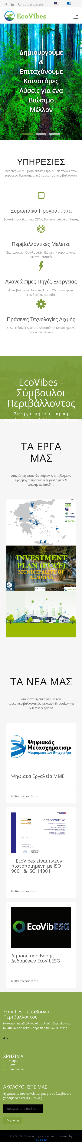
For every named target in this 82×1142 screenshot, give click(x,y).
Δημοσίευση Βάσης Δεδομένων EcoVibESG (35, 958)
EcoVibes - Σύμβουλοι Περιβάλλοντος (41, 393)
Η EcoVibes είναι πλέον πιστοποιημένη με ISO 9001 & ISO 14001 (36, 865)
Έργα (12, 1065)
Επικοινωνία (17, 1069)
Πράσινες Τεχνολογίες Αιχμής (41, 319)
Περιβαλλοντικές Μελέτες (41, 244)
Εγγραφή (12, 1120)
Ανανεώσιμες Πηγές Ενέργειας (41, 282)
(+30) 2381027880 (31, 4)
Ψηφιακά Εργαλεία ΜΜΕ (38, 776)
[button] (27, 134)
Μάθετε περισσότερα (24, 796)
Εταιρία (13, 1061)
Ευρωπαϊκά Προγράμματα (41, 211)
